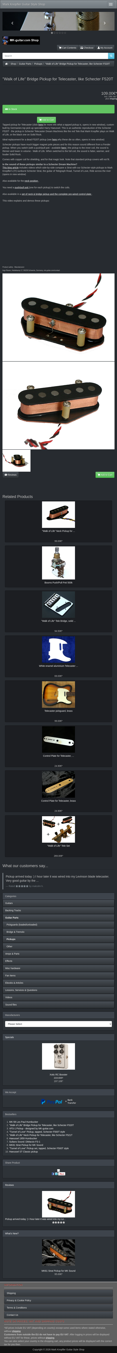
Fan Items (10, 975)
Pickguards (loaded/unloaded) (21, 924)
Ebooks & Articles (14, 983)
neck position (31, 181)
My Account (105, 47)
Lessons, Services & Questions (21, 990)
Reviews (11, 474)
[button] (10, 21)
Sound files (11, 1004)
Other (8, 946)
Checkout (86, 47)
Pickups (38, 63)
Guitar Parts (25, 63)
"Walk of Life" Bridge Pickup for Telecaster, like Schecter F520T (77, 63)
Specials (9, 1037)
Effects (8, 961)
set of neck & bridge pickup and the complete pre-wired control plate (57, 194)
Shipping (11, 1293)
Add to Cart (46, 120)
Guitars (9, 903)
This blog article (10, 167)
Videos (8, 997)
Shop (13, 63)
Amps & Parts (12, 953)
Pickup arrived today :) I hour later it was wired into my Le (34, 1219)
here (40, 124)
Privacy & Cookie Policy (19, 1300)
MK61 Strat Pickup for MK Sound (58, 1271)
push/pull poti (22, 187)
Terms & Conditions (17, 1307)
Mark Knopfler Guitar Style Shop (24, 4)
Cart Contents (67, 47)
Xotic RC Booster (58, 1074)
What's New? (12, 1233)
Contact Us (12, 1315)
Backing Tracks (13, 910)
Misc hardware (12, 968)
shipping (113, 99)
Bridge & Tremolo (14, 932)
